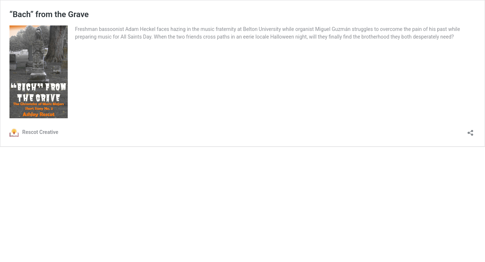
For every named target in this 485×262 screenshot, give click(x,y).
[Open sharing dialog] (470, 130)
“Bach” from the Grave (49, 14)
